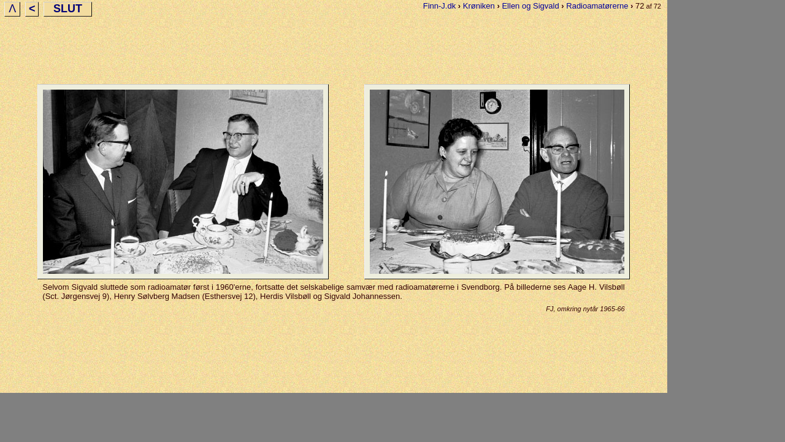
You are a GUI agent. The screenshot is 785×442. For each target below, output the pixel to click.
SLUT (67, 8)
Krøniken (479, 5)
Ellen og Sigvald (530, 5)
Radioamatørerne (597, 5)
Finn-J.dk (439, 5)
